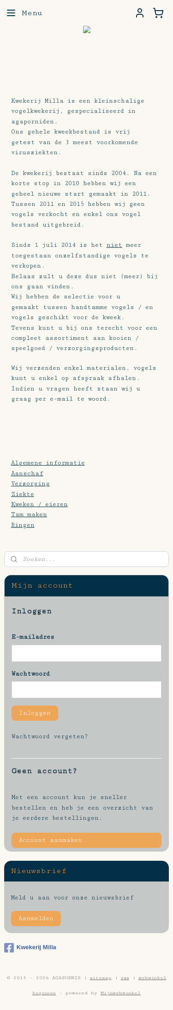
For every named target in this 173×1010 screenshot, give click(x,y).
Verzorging (30, 484)
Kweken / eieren (39, 504)
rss (125, 978)
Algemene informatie (48, 463)
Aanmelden (36, 918)
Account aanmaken (50, 840)
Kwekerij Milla (30, 947)
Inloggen (35, 713)
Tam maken (29, 515)
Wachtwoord (31, 673)
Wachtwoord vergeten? (50, 736)
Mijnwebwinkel (121, 993)
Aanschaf (27, 473)
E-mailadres (33, 637)
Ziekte (22, 494)
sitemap (101, 978)
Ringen (23, 525)
